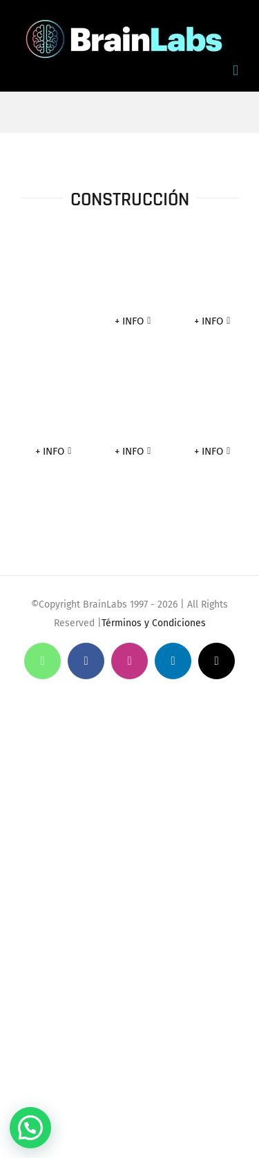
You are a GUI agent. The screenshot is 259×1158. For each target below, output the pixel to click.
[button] (30, 1127)
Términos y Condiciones (154, 623)
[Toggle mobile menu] (235, 70)
